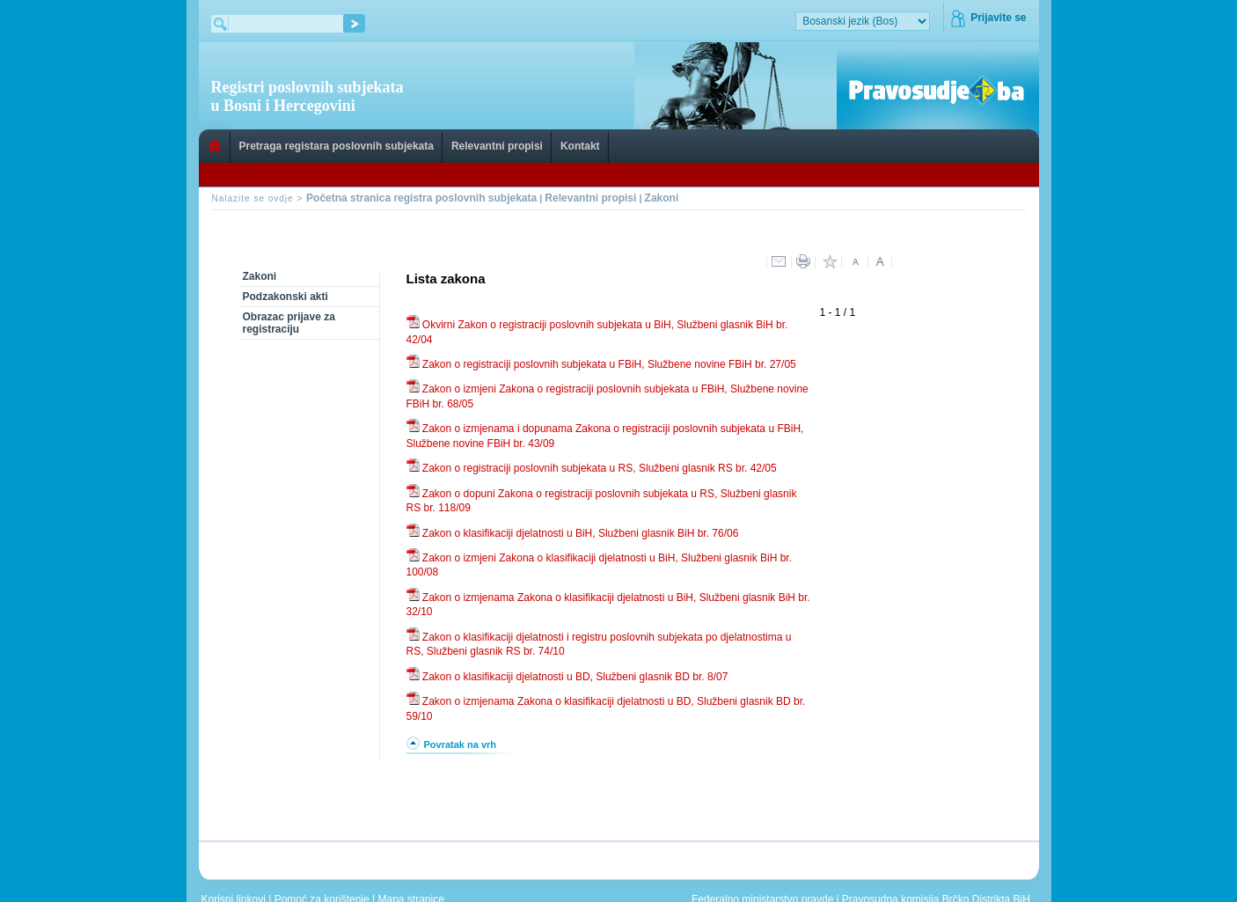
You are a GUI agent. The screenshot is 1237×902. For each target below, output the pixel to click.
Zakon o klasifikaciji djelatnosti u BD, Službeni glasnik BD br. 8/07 (574, 677)
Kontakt (580, 146)
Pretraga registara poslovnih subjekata (336, 146)
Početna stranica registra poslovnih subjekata (421, 198)
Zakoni (662, 198)
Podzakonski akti (285, 296)
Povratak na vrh (460, 744)
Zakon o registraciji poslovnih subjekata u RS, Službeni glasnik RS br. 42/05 (598, 468)
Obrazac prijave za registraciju (289, 323)
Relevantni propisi (497, 146)
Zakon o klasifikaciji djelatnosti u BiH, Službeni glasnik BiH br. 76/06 (579, 533)
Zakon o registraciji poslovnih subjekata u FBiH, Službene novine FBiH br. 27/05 (608, 364)
